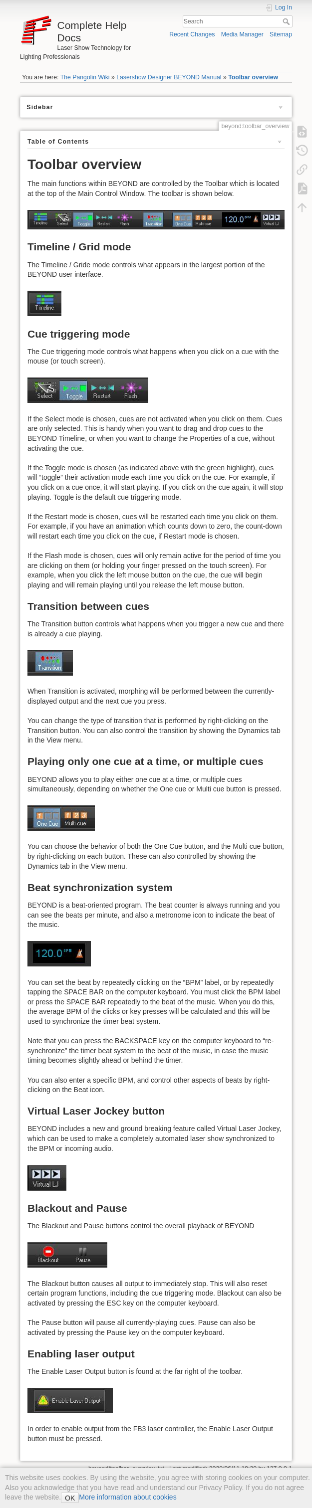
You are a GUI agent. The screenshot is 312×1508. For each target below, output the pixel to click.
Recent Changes (192, 34)
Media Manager (242, 34)
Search (287, 21)
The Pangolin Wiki (85, 77)
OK (70, 1498)
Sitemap (281, 34)
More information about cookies (127, 1497)
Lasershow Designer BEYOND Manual (168, 77)
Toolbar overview (253, 77)
